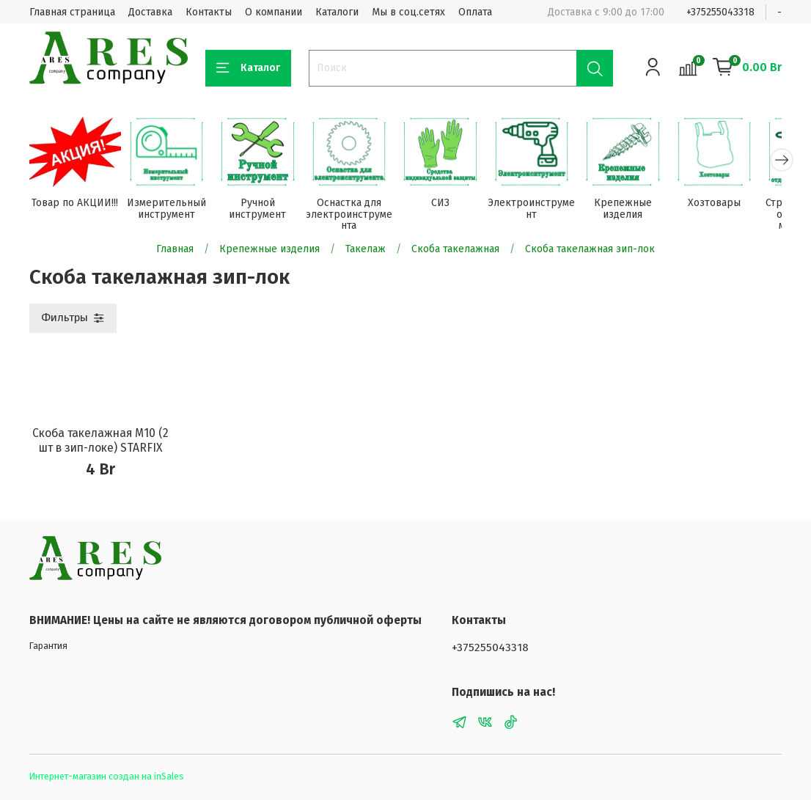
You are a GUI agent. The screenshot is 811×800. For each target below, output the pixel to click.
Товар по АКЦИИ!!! (76, 205)
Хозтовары (734, 205)
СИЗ (453, 205)
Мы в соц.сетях (408, 12)
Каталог (248, 68)
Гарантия (48, 645)
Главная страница (72, 12)
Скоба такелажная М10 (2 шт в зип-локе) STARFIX (100, 442)
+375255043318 (720, 12)
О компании (273, 12)
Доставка (150, 12)
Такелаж (365, 250)
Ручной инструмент (264, 211)
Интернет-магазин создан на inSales (106, 776)
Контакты (209, 12)
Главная (175, 250)
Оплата (475, 12)
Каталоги (337, 12)
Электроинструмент (546, 211)
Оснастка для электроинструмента (358, 217)
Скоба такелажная (455, 250)
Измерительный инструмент (170, 211)
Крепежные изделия (640, 211)
